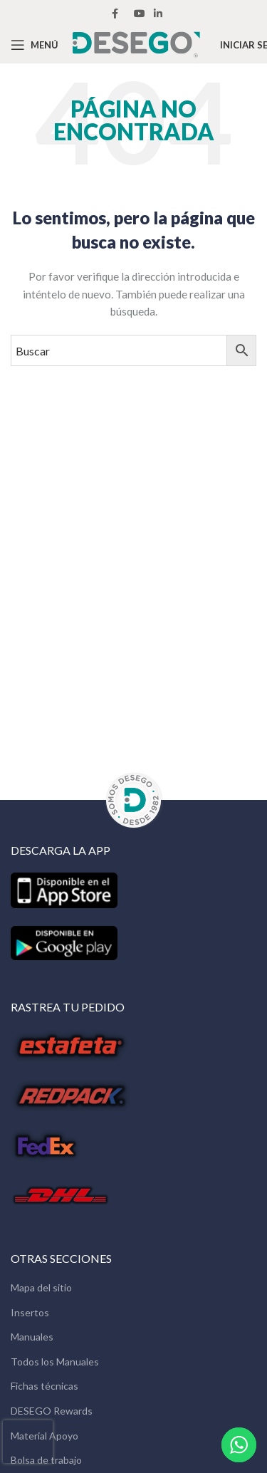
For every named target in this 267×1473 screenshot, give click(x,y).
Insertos (30, 1312)
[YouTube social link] (140, 13)
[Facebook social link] (115, 13)
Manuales (32, 1337)
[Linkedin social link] (158, 13)
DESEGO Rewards (52, 1411)
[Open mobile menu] (35, 45)
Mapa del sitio (41, 1287)
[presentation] (28, 1441)
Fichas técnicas (44, 1386)
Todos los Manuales (55, 1361)
